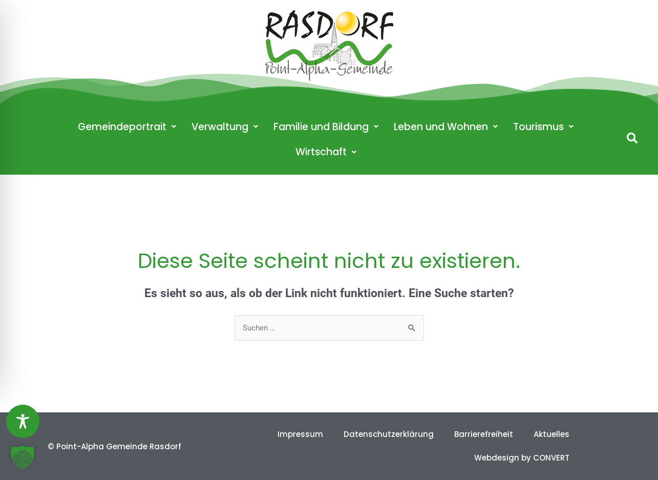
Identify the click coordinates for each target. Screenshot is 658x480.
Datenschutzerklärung (389, 434)
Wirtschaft (325, 152)
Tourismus (543, 127)
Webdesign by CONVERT (521, 457)
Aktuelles (551, 434)
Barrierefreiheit (483, 434)
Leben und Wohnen (446, 127)
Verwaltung (225, 127)
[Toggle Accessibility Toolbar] (22, 421)
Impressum (300, 434)
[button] (632, 138)
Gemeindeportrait (127, 127)
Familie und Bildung (325, 127)
